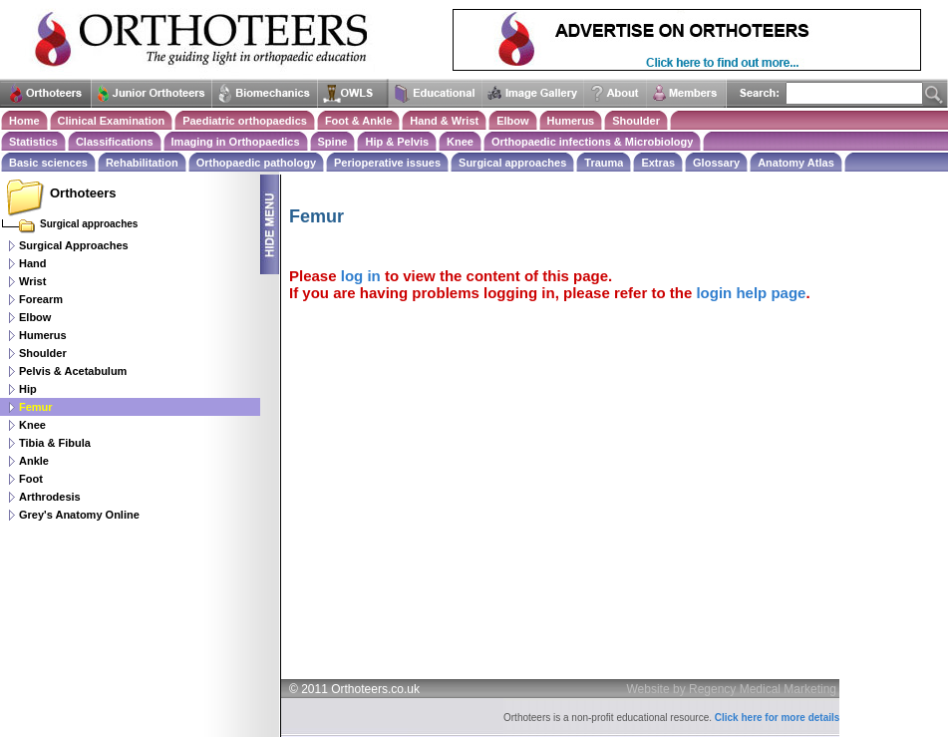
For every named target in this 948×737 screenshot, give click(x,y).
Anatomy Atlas (796, 163)
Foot (31, 479)
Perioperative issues (387, 163)
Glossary (716, 163)
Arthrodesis (50, 497)
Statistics (33, 142)
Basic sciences (48, 163)
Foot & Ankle (358, 121)
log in (361, 275)
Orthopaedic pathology (256, 163)
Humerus (571, 121)
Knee (460, 142)
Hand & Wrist (444, 121)
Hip (28, 389)
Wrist (32, 281)
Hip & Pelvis (397, 142)
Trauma (603, 163)
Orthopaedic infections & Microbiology (592, 142)
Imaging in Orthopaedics (235, 142)
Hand (33, 263)
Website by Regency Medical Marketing (732, 689)
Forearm (41, 299)
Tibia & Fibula (55, 443)
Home (24, 121)
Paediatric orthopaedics (244, 121)
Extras (658, 163)
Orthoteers (83, 192)
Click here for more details (777, 717)
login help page (750, 292)
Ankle (34, 461)
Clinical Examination (111, 121)
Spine (333, 142)
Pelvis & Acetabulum (73, 371)
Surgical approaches (512, 163)
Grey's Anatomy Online (79, 515)
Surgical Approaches (74, 245)
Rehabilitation (142, 163)
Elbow (512, 121)
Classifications (115, 142)
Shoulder (636, 121)
